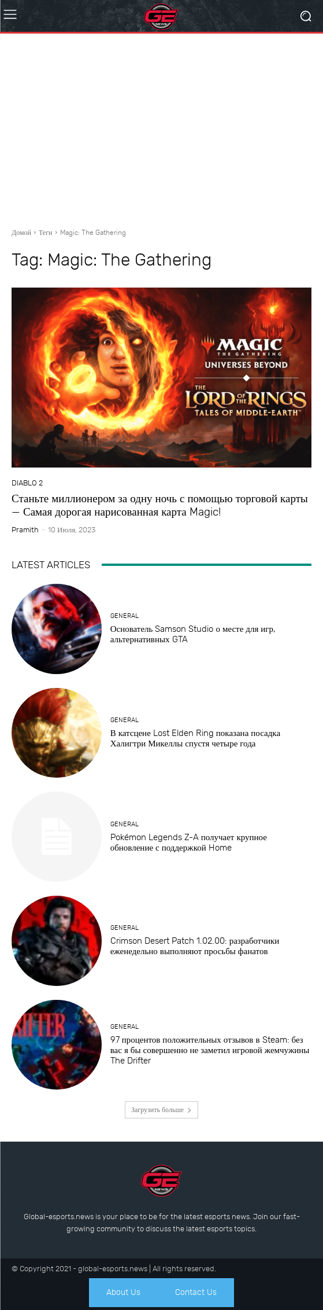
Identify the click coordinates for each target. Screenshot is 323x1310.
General (124, 616)
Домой (21, 233)
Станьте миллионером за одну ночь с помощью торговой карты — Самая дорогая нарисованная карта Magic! (160, 505)
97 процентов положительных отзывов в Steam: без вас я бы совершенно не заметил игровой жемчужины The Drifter (210, 1050)
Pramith (25, 529)
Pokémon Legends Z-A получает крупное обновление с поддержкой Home (188, 842)
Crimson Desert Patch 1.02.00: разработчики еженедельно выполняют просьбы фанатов (195, 946)
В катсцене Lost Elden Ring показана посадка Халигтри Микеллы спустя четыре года (195, 738)
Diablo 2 (27, 483)
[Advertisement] (161, 126)
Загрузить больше (161, 1110)
